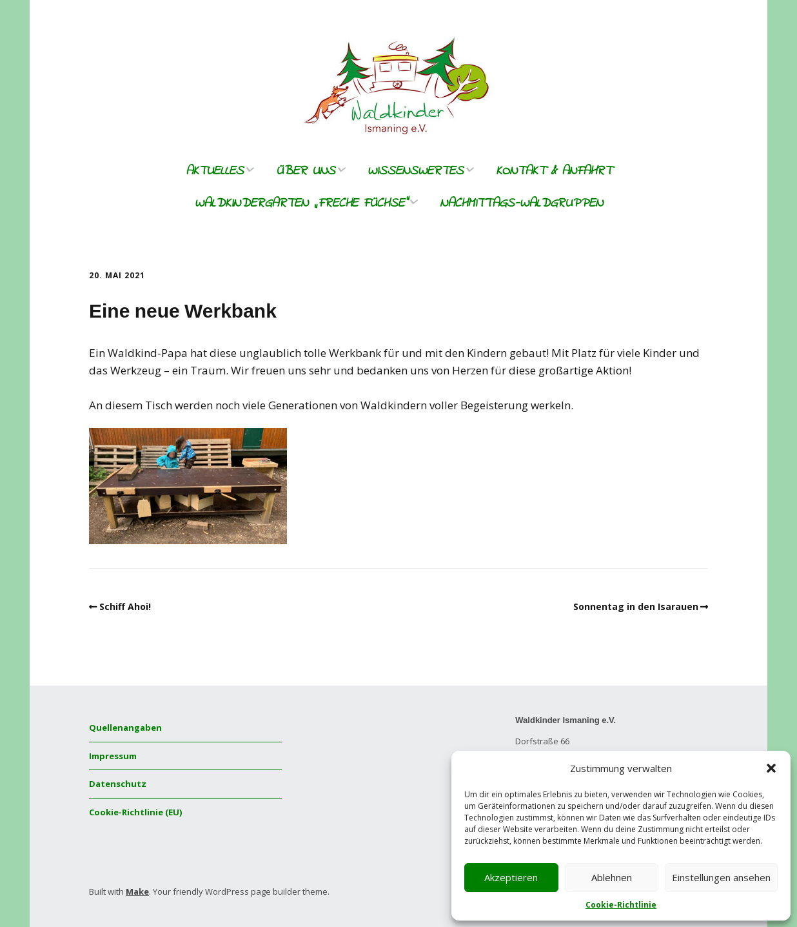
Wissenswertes (416, 171)
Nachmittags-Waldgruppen (521, 203)
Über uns (305, 171)
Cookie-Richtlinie (620, 904)
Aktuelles (215, 171)
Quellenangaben (125, 727)
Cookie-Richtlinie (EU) (135, 812)
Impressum (113, 756)
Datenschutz (117, 783)
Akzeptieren (511, 877)
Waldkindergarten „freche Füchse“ (301, 203)
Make (137, 891)
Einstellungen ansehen (721, 877)
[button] (771, 768)
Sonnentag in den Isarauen (635, 606)
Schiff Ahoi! (125, 606)
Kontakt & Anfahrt (554, 171)
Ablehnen (611, 877)
